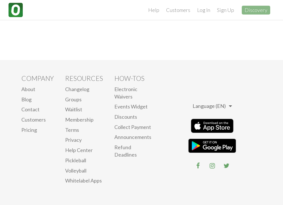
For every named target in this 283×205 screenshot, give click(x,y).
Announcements (132, 137)
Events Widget (131, 106)
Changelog (77, 89)
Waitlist (73, 109)
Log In (203, 10)
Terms (72, 130)
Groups (73, 99)
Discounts (125, 117)
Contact (30, 109)
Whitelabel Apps (83, 180)
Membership (79, 119)
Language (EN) (212, 106)
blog (26, 99)
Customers (178, 10)
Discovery (256, 10)
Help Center (79, 150)
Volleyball (75, 170)
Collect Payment (132, 127)
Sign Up (225, 10)
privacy (73, 140)
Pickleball (75, 160)
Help (153, 10)
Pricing (29, 130)
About (28, 89)
